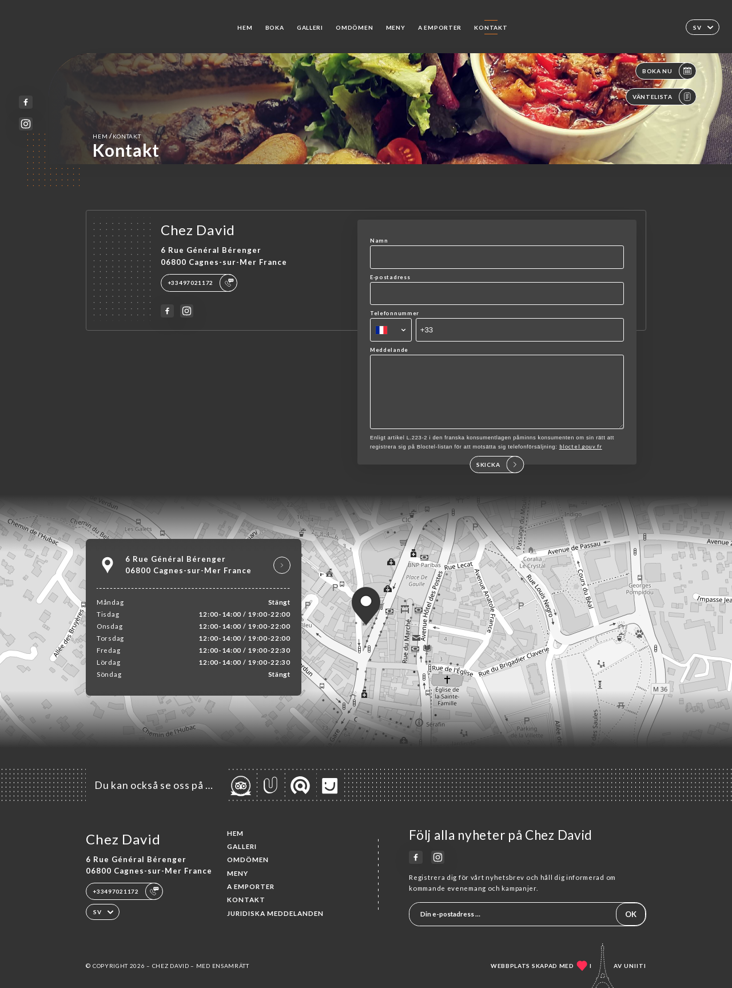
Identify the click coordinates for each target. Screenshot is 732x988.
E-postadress (390, 277)
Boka (274, 27)
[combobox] (391, 329)
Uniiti (635, 965)
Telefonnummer (394, 313)
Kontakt (490, 27)
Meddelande (389, 350)
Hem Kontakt (117, 136)
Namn (379, 240)
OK (630, 914)
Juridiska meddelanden (275, 913)
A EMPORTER (440, 27)
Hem (244, 27)
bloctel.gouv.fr (580, 458)
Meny (395, 27)
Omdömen (354, 27)
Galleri (310, 27)
